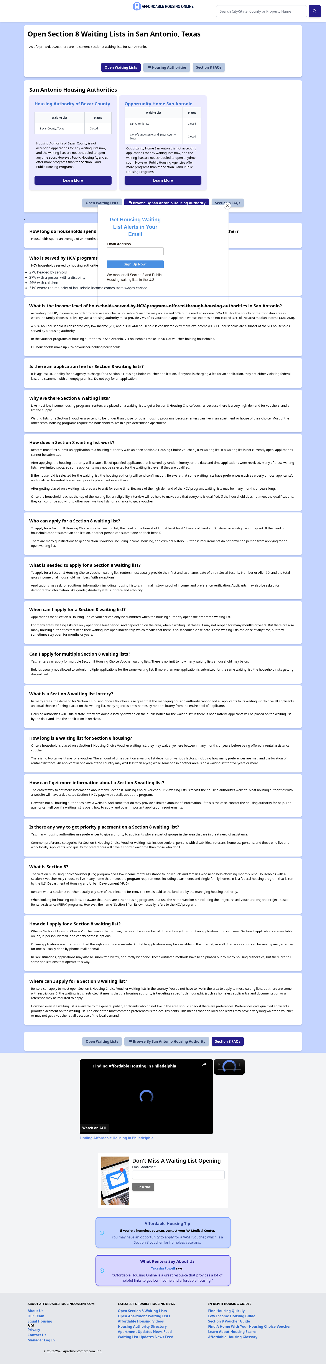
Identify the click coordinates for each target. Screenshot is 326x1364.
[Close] (227, 205)
